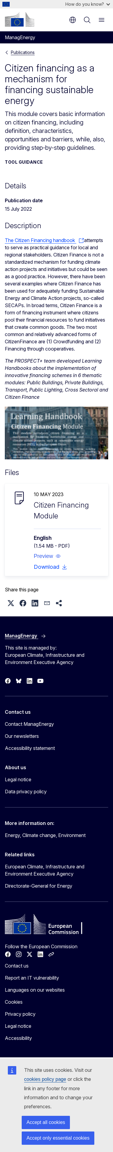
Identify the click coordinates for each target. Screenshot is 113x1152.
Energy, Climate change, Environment (45, 835)
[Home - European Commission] (19, 19)
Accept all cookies (46, 1122)
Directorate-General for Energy (38, 886)
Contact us (17, 966)
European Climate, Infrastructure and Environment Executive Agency (44, 870)
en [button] (72, 20)
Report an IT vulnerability (32, 978)
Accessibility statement (30, 748)
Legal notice (18, 779)
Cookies (14, 1002)
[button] (47, 556)
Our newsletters (22, 736)
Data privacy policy (26, 791)
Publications (23, 52)
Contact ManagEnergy (29, 724)
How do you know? (87, 4)
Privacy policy (20, 1014)
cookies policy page (45, 1079)
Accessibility (18, 1038)
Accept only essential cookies (58, 1138)
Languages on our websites (35, 990)
